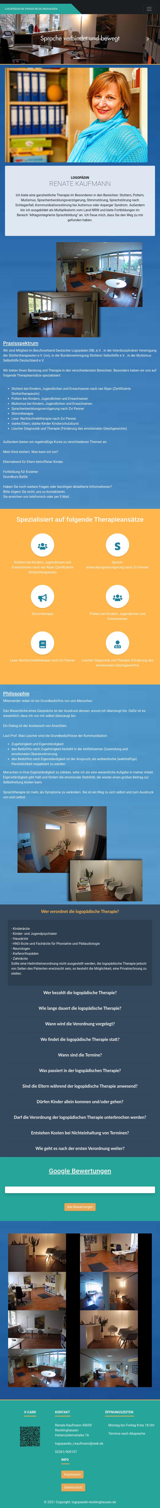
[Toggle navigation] (149, 9)
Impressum (72, 1474)
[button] (12, 38)
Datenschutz (73, 1487)
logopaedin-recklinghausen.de (94, 1502)
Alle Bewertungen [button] (80, 1207)
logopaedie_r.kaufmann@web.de (79, 1443)
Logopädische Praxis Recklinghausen (31, 8)
